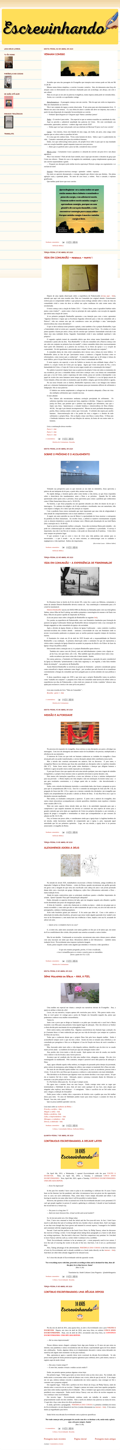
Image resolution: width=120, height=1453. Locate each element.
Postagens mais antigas (105, 1439)
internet (107, 1250)
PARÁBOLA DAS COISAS (90, 1248)
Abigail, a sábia (49, 1112)
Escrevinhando (63, 1280)
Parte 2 (49, 429)
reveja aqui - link (108, 296)
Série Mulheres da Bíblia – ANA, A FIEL (67, 976)
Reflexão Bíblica (58, 245)
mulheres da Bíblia (64, 1107)
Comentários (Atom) (56, 1444)
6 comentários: (51, 1428)
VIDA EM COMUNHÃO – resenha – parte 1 (68, 257)
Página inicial (80, 1439)
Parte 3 (49, 432)
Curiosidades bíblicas (65, 1129)
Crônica (55, 1129)
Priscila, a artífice (50, 1109)
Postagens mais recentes (55, 1439)
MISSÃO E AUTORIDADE (58, 715)
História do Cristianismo (61, 442)
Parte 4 (49, 435)
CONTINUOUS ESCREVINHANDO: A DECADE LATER (73, 1141)
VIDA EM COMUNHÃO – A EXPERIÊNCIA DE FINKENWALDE (78, 562)
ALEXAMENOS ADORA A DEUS (61, 847)
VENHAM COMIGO (54, 54)
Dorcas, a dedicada (51, 1122)
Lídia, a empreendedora (52, 1117)
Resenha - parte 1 (53, 693)
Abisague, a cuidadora (52, 1119)
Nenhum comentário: (53, 242)
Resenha (72, 442)
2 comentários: (51, 439)
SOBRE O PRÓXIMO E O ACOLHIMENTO (67, 454)
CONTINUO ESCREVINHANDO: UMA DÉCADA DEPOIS (74, 1291)
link (55, 429)
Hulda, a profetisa (50, 1114)
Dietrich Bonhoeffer (54, 610)
